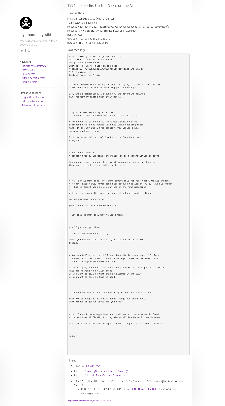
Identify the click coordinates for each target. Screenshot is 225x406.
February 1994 (92, 365)
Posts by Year (28, 74)
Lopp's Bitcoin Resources (33, 97)
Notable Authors (29, 82)
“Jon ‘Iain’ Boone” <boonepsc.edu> (104, 375)
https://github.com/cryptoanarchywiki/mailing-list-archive (89, 401)
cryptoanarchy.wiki (35, 34)
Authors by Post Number (33, 78)
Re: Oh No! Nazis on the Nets (142, 389)
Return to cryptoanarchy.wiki (35, 66)
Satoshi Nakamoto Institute (35, 101)
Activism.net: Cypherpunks (34, 105)
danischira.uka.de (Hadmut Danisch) (106, 371)
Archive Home (28, 70)
